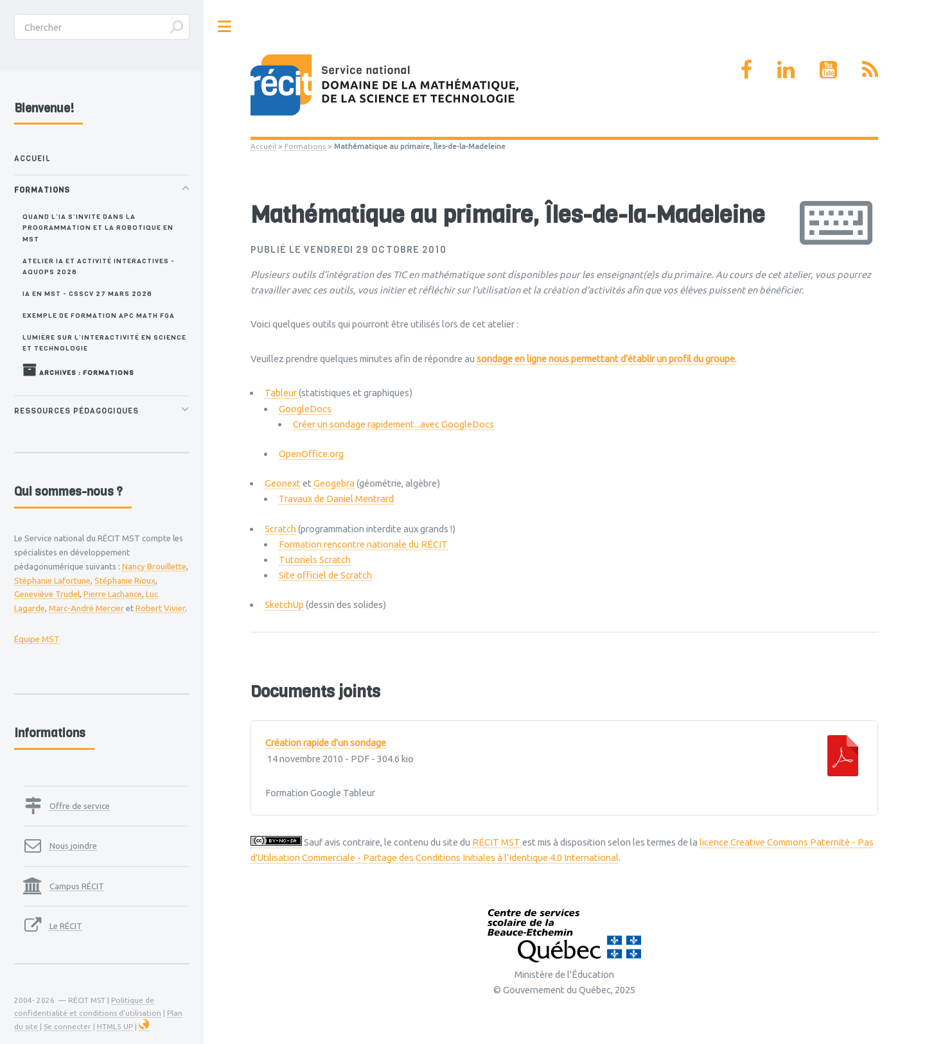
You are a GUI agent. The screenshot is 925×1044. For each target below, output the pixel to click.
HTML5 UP (115, 1026)
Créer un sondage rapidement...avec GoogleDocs (393, 424)
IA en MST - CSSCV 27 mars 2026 (87, 293)
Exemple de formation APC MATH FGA (98, 315)
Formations (305, 146)
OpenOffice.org (311, 453)
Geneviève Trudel (47, 593)
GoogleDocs (305, 408)
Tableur (281, 392)
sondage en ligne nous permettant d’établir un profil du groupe (606, 358)
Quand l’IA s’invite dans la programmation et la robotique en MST (97, 227)
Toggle (225, 26)
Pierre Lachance (113, 593)
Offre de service (79, 805)
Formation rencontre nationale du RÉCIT (363, 544)
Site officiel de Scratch (325, 575)
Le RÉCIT (65, 925)
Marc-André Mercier (86, 608)
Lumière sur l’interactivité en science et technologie (104, 342)
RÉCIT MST (496, 842)
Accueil (263, 146)
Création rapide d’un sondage (325, 743)
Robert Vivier (160, 608)
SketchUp (284, 604)
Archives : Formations (78, 370)
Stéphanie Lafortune (52, 580)
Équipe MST (37, 638)
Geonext (283, 483)
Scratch (280, 528)
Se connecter (67, 1026)
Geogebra (334, 483)
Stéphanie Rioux (124, 580)
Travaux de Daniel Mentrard (336, 498)
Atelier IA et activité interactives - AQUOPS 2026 (98, 266)
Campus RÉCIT (76, 886)
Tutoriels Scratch (315, 559)
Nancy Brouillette (154, 566)
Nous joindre (73, 845)
